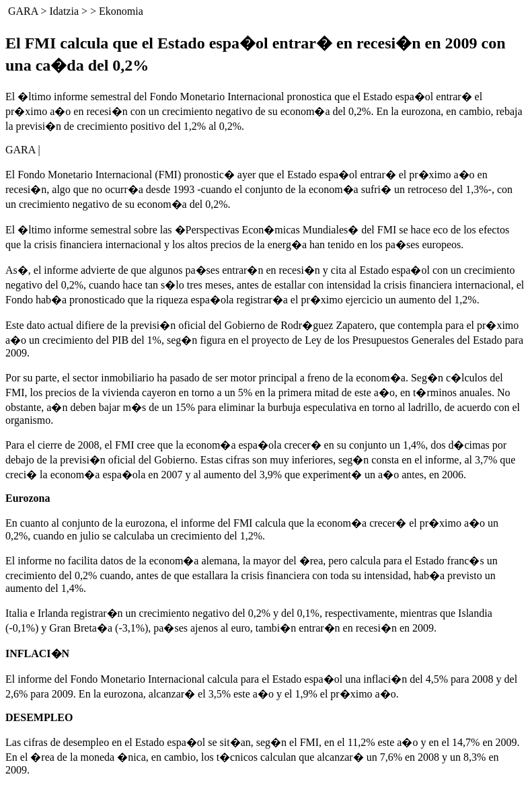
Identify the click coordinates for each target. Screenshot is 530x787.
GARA (23, 11)
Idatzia (64, 11)
